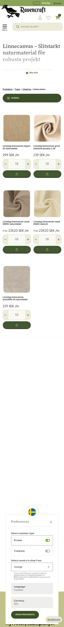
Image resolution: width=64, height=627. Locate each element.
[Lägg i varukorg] (17, 174)
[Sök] (17, 27)
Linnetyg (27, 89)
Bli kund (57, 3)
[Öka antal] (28, 164)
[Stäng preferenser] (51, 522)
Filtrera (15, 98)
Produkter (8, 89)
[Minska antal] (5, 164)
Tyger (17, 89)
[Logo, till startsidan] (23, 11)
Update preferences (25, 615)
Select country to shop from (26, 560)
